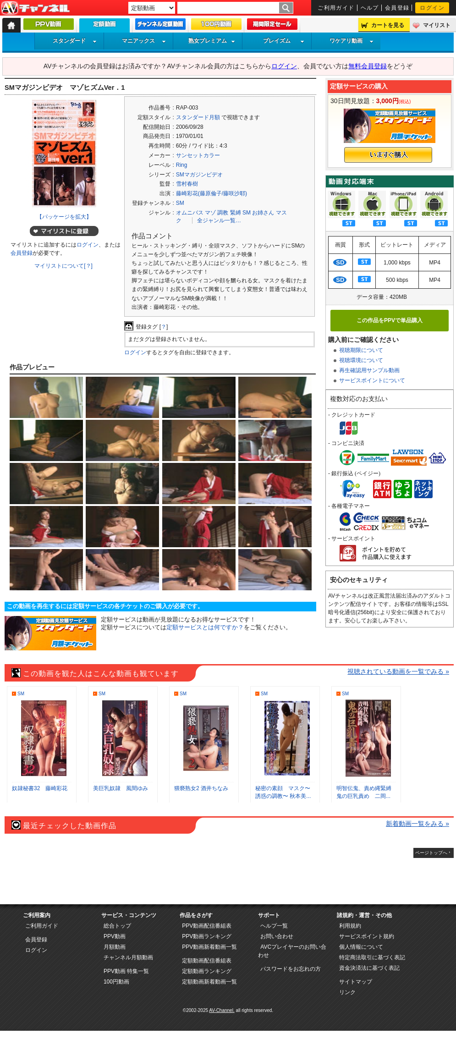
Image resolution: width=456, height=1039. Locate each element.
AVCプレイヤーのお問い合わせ (292, 951)
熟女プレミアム (211, 41)
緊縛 (235, 212)
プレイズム (283, 41)
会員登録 (397, 8)
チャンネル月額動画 (128, 957)
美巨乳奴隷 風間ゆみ (120, 788)
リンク (347, 992)
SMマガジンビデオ (199, 174)
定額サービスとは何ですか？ (205, 627)
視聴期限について (361, 350)
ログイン (432, 8)
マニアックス (144, 41)
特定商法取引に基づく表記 (372, 957)
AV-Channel (35, 8)
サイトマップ (355, 982)
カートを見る (387, 25)
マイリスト (437, 25)
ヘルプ (370, 8)
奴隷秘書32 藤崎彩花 (39, 788)
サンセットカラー (198, 155)
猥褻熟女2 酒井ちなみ (201, 788)
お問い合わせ (276, 936)
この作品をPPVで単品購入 (390, 320)
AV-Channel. (221, 1010)
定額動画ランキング (206, 971)
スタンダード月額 (198, 117)
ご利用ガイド (336, 8)
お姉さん (263, 212)
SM (180, 203)
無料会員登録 (367, 66)
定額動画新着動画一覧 (209, 982)
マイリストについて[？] (63, 266)
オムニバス (189, 212)
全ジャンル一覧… (219, 220)
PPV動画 (115, 936)
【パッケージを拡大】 (64, 217)
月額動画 (115, 947)
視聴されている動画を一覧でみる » (398, 671)
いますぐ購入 (388, 155)
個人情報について (361, 947)
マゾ (210, 212)
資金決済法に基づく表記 (369, 968)
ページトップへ (431, 852)
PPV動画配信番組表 (206, 926)
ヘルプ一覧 (274, 926)
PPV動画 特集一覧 (126, 971)
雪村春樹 (187, 184)
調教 (222, 212)
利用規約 (350, 926)
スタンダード (75, 41)
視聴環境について (361, 360)
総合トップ (117, 926)
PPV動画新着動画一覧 (209, 947)
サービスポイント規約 (366, 936)
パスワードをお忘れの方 (290, 969)
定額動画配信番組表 (206, 960)
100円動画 (116, 982)
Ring (181, 165)
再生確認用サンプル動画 (369, 370)
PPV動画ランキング (206, 936)
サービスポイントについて (372, 380)
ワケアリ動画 (352, 41)
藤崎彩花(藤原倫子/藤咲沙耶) (211, 193)
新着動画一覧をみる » (417, 823)
